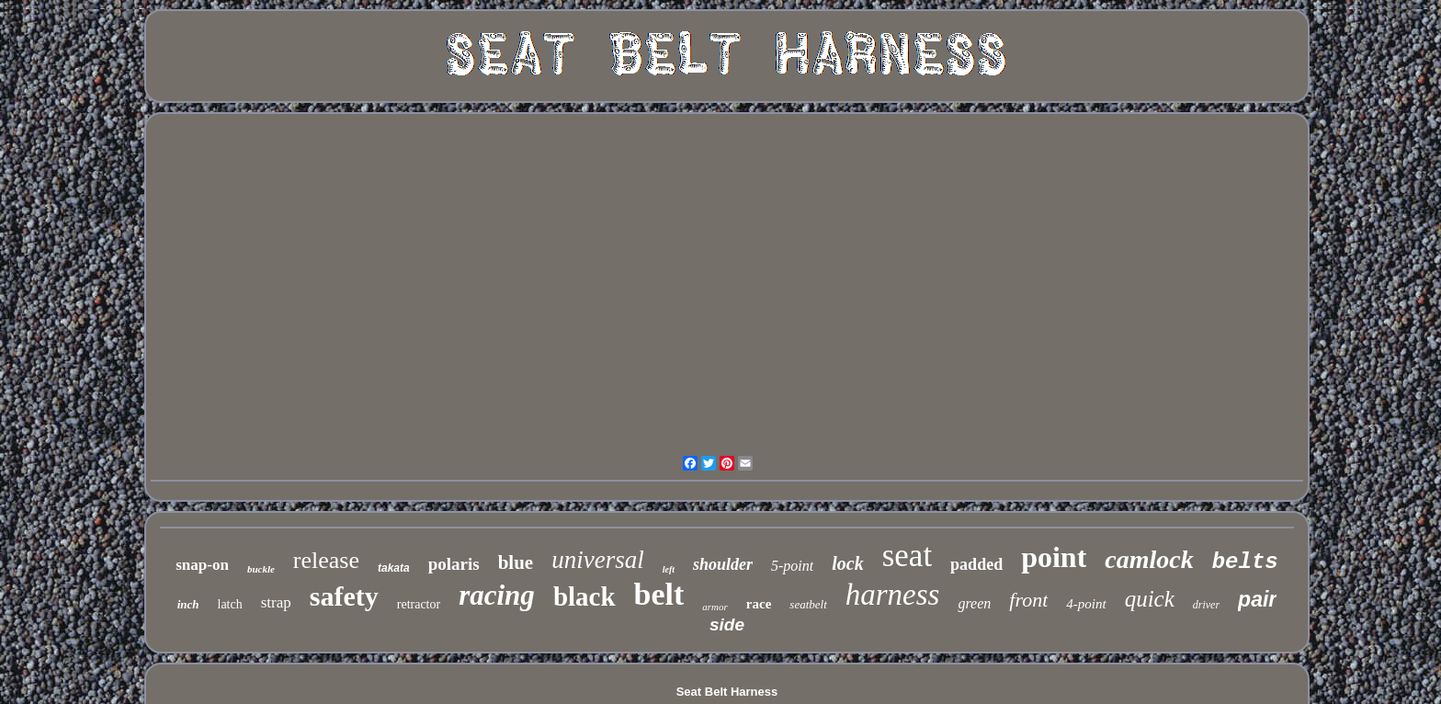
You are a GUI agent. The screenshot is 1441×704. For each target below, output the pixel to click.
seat (907, 555)
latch (230, 604)
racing (497, 595)
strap (276, 602)
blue (516, 562)
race (758, 603)
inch (188, 604)
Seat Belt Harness (727, 691)
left (669, 569)
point (1053, 556)
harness (892, 594)
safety (344, 596)
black (584, 596)
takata (394, 568)
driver (1206, 604)
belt (659, 594)
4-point (1086, 603)
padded (976, 564)
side (726, 624)
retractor (418, 604)
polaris (454, 563)
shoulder (723, 564)
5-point (792, 565)
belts (1245, 562)
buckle (261, 568)
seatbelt (807, 604)
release (326, 560)
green (974, 603)
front (1028, 599)
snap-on (202, 564)
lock (847, 563)
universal (597, 559)
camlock (1149, 559)
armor (715, 606)
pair (1257, 599)
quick (1149, 598)
